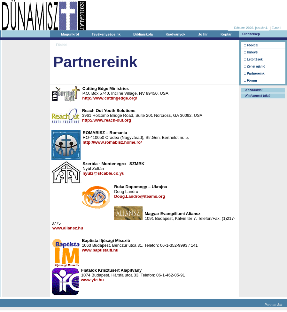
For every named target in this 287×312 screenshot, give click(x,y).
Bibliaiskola (143, 34)
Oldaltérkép (251, 34)
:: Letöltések (253, 59)
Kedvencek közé (257, 96)
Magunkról (70, 34)
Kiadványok (175, 34)
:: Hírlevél (251, 52)
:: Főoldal (251, 45)
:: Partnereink (254, 73)
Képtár (226, 34)
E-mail (276, 28)
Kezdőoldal (253, 90)
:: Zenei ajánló (254, 66)
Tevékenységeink (106, 34)
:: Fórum (250, 80)
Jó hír (203, 34)
